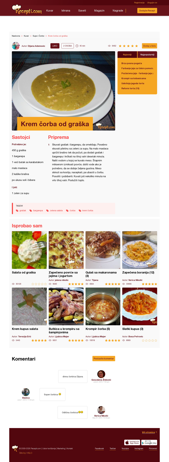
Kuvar (49, 10)
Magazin (99, 10)
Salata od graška (29, 258)
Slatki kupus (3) (139, 315)
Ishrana (65, 10)
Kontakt (70, 448)
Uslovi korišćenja (49, 448)
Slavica (26, 397)
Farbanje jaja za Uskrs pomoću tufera (137, 68)
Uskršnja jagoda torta (132, 83)
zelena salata (56, 210)
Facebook (99, 448)
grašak (23, 210)
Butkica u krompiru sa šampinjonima (66, 315)
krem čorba (87, 210)
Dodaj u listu (149, 46)
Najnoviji (127, 54)
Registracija (139, 3)
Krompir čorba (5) (103, 315)
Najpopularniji (147, 54)
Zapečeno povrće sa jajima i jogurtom (66, 258)
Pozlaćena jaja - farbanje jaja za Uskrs (137, 73)
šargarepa (38, 210)
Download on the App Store (132, 442)
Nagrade (118, 10)
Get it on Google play (149, 442)
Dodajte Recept (147, 10)
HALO (29, 453)
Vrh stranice (148, 432)
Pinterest (153, 448)
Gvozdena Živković (101, 380)
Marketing (61, 448)
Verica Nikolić (101, 415)
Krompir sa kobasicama (133, 78)
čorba (72, 210)
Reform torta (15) (130, 88)
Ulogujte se (152, 3)
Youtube (125, 448)
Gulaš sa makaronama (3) (103, 258)
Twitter (113, 448)
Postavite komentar (104, 358)
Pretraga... (131, 10)
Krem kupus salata (29, 315)
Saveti (82, 10)
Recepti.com (27, 9)
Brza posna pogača (131, 63)
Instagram (139, 448)
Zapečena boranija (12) (139, 258)
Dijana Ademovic (36, 46)
